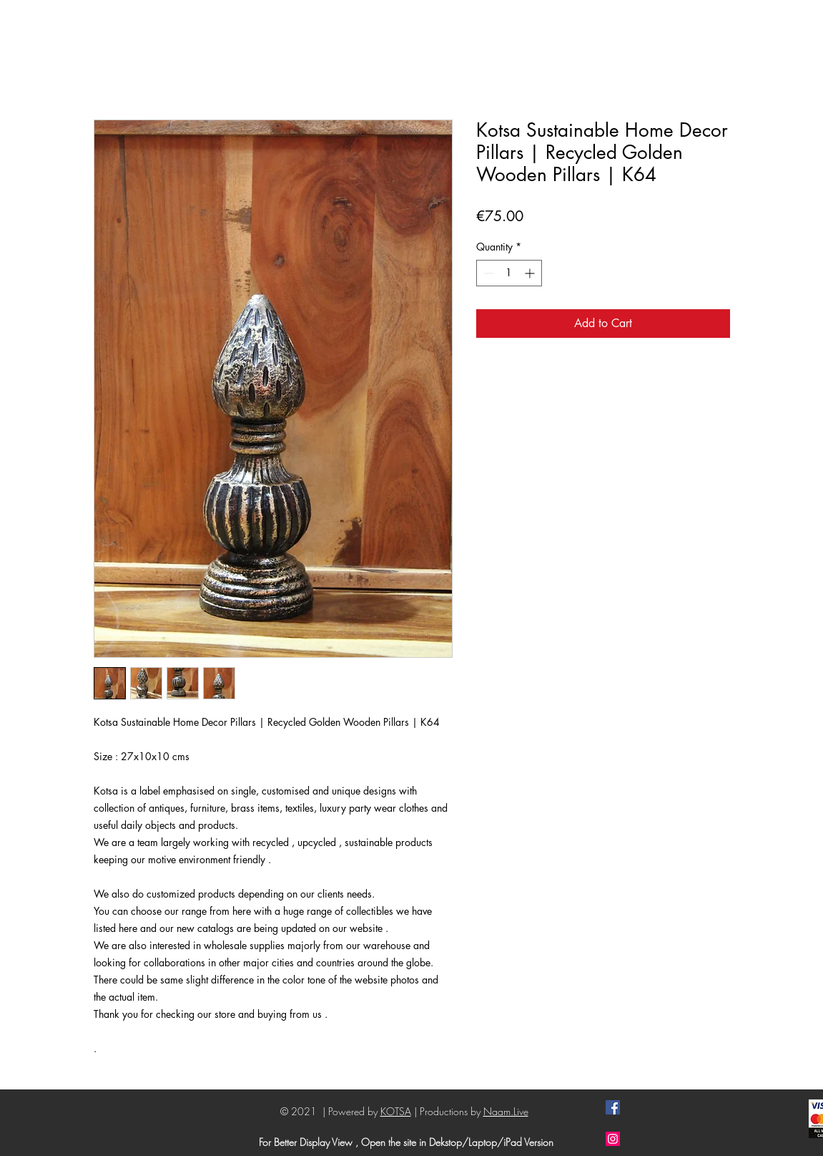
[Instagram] (613, 1139)
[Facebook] (613, 1107)
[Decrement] (487, 273)
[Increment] (531, 273)
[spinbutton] (509, 273)
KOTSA (395, 1111)
